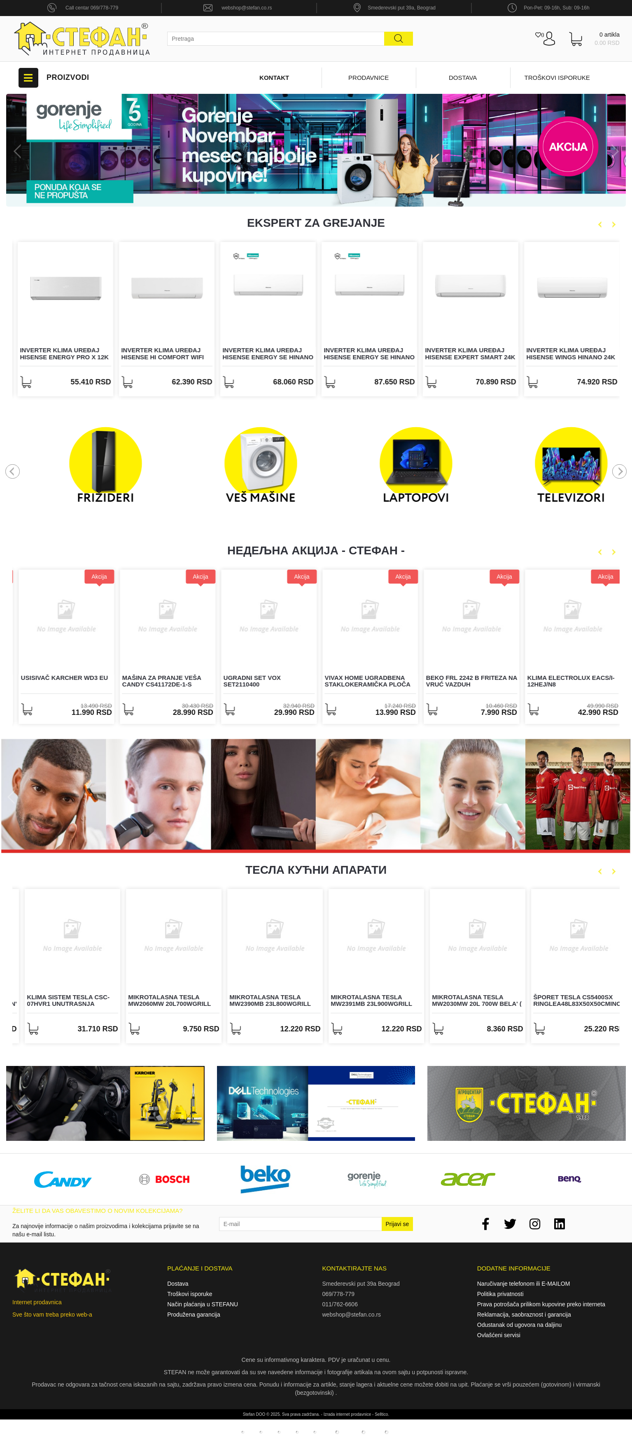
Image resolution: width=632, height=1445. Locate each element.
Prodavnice (368, 77)
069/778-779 (338, 1294)
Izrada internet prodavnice (347, 1414)
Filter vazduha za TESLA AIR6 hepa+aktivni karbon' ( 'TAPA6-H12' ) (62, 1004)
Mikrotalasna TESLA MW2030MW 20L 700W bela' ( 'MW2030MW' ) (568, 1004)
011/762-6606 (340, 1304)
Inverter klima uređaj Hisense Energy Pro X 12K (163, 354)
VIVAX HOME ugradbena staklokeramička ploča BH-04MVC (465, 684)
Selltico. (382, 1414)
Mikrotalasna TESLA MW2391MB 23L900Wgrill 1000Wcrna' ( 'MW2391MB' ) (465, 1004)
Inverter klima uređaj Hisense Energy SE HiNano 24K (467, 357)
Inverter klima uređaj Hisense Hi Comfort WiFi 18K (261, 357)
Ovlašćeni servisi (498, 1335)
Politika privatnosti (500, 1294)
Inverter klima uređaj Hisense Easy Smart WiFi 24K (59, 357)
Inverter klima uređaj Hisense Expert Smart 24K (569, 354)
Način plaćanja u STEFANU (202, 1304)
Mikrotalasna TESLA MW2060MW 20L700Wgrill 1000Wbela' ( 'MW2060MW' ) (263, 1004)
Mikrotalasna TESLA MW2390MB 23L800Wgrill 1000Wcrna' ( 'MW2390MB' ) (363, 1004)
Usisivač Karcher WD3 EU (162, 677)
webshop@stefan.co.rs (247, 8)
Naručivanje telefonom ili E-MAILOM (523, 1283)
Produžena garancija (193, 1314)
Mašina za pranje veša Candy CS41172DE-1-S (259, 681)
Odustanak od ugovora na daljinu (519, 1325)
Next (612, 151)
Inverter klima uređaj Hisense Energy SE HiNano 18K (366, 357)
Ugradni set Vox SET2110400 (349, 681)
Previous (19, 151)
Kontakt (274, 77)
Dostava (463, 77)
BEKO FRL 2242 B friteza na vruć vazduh (569, 681)
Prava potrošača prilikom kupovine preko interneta (541, 1304)
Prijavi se (397, 1224)
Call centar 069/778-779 (91, 8)
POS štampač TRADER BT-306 (59, 681)
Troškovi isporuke (557, 77)
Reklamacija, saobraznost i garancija (524, 1314)
